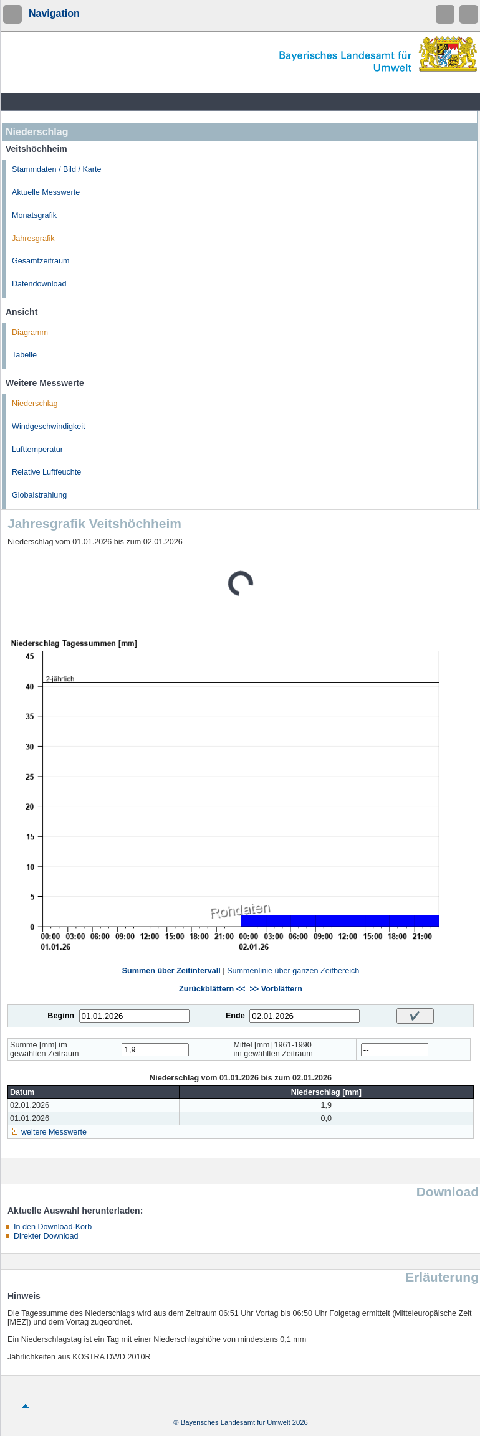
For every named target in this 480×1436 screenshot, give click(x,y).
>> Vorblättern (275, 989)
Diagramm (30, 332)
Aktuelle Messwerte (46, 192)
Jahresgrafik (33, 238)
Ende (235, 1015)
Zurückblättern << (212, 989)
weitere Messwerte (54, 1132)
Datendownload (39, 284)
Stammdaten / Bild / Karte (57, 169)
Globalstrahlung (39, 495)
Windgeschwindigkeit (48, 426)
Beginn (60, 1015)
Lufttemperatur (37, 449)
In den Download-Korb (53, 1226)
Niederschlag (35, 403)
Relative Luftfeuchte (46, 472)
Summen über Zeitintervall (171, 970)
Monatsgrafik (34, 215)
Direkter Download (46, 1236)
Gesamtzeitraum (40, 261)
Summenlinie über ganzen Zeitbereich (293, 970)
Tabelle (24, 355)
